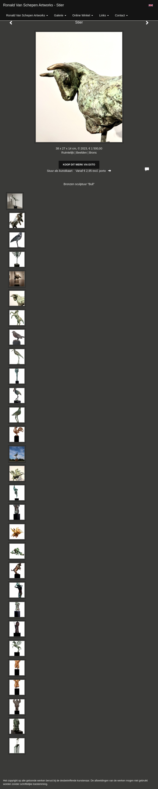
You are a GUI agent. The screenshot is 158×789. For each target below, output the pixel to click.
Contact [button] (121, 15)
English (150, 5)
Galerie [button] (60, 15)
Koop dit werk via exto (79, 164)
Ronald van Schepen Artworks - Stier (33, 5)
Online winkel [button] (82, 15)
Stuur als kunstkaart (79, 170)
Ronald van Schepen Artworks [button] (27, 15)
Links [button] (104, 15)
